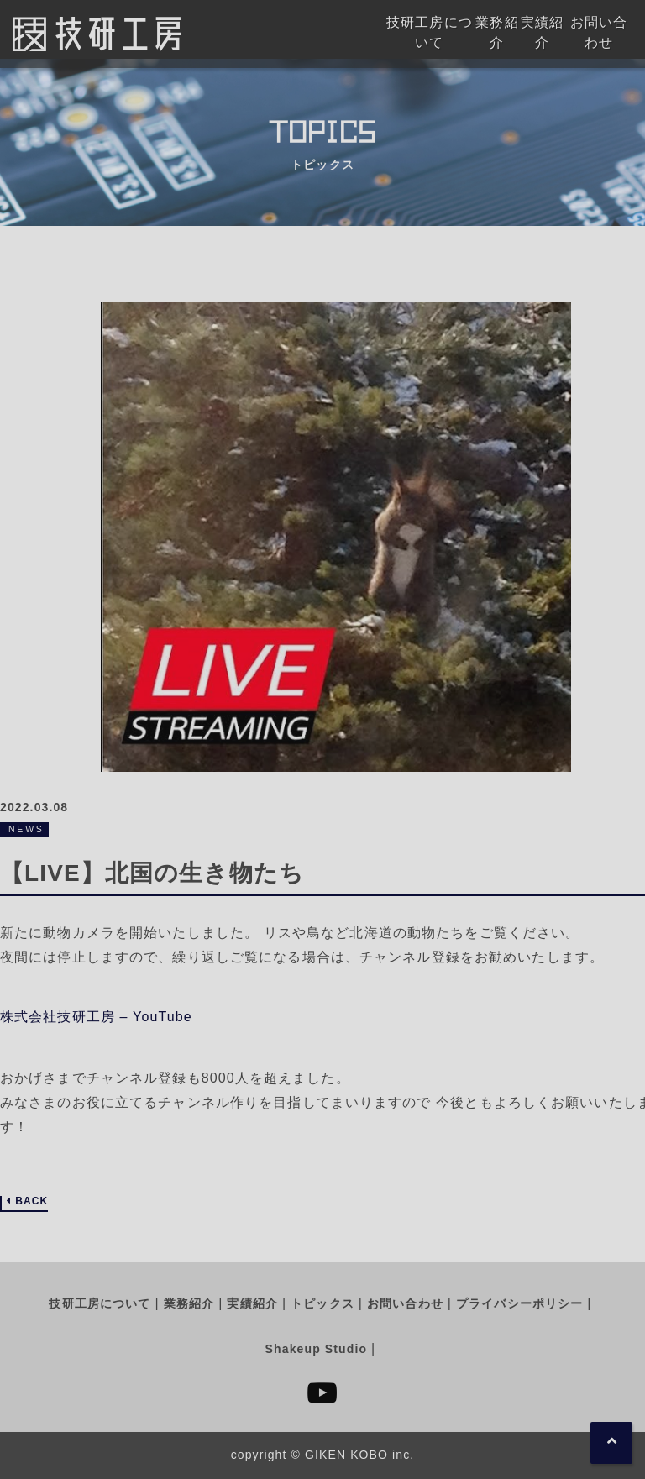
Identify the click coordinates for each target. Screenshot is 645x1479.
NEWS (26, 829)
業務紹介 (189, 1303)
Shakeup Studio (316, 1349)
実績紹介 (252, 1303)
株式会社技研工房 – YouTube (96, 1017)
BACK (31, 1201)
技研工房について (99, 1303)
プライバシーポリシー (519, 1303)
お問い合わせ (405, 1303)
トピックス (322, 1303)
